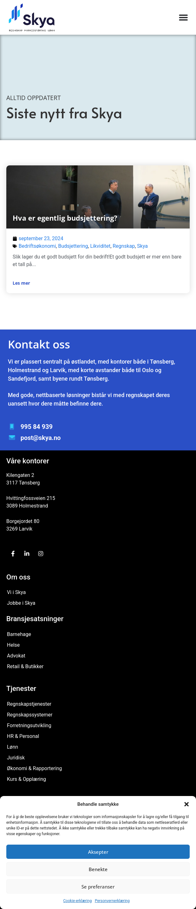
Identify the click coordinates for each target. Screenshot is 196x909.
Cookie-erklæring (77, 901)
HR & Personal (23, 736)
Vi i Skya (16, 592)
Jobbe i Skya (21, 603)
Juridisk (16, 758)
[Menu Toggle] (183, 17)
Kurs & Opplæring (26, 779)
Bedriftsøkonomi (37, 246)
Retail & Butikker (25, 666)
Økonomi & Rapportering (34, 768)
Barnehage (19, 634)
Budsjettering (73, 246)
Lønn (12, 747)
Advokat (16, 656)
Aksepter (98, 852)
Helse (13, 645)
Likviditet (100, 246)
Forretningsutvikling (29, 725)
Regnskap (124, 246)
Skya (142, 246)
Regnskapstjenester (29, 704)
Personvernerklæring (112, 901)
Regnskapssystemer (29, 715)
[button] (186, 804)
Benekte (98, 869)
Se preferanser (98, 886)
